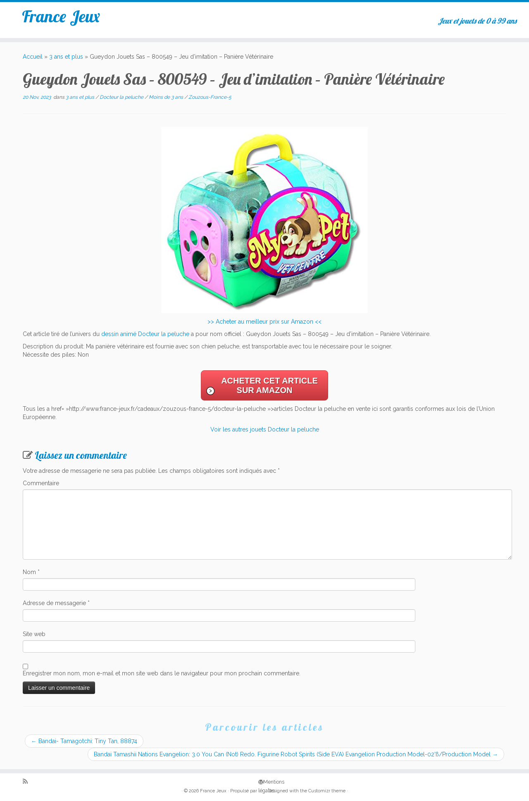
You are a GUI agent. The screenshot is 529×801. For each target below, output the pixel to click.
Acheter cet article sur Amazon (269, 385)
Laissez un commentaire (81, 455)
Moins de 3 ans (166, 97)
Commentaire (41, 483)
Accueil (33, 56)
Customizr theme (327, 791)
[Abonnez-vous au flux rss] (28, 781)
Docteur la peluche (122, 97)
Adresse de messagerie (56, 603)
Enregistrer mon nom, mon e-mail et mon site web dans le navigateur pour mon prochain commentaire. (161, 673)
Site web (34, 634)
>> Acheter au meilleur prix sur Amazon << (264, 321)
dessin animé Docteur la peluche (145, 334)
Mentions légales (261, 781)
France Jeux (61, 16)
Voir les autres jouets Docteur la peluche (264, 429)
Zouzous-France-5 (209, 97)
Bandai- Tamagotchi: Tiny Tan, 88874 (84, 741)
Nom (31, 572)
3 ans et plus (66, 56)
